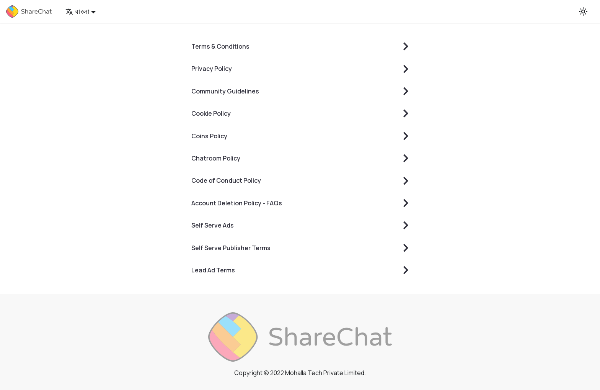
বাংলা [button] (77, 11)
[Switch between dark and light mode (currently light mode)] (583, 11)
